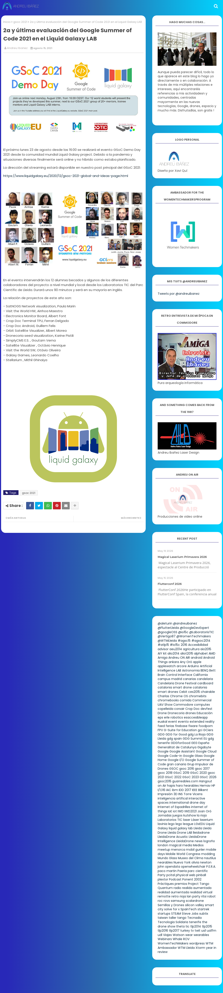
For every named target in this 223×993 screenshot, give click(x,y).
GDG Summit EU (195, 738)
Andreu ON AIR (179, 657)
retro (175, 896)
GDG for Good (176, 734)
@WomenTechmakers (193, 636)
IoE (170, 811)
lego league (184, 824)
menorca (178, 849)
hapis (171, 785)
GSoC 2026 (208, 777)
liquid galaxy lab (181, 828)
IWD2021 (190, 811)
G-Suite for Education (180, 730)
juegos (177, 815)
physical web (185, 875)
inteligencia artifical (173, 798)
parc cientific (198, 871)
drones (190, 713)
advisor (163, 649)
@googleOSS (167, 632)
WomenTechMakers (173, 943)
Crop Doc (192, 709)
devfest (206, 709)
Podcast (175, 879)
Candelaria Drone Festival (177, 683)
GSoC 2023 (190, 777)
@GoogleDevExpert (194, 628)
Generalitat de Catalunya (177, 747)
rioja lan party (190, 896)
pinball (201, 875)
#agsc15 (184, 640)
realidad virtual (201, 892)
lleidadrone (201, 832)
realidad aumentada (173, 892)
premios (181, 884)
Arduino (193, 666)
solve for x (172, 909)
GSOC (173, 768)
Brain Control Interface (175, 675)
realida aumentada (196, 888)
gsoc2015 (164, 781)
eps (160, 717)
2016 (184, 645)
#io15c (175, 645)
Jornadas (165, 815)
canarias (189, 679)
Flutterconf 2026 (170, 584)
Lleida (198, 828)
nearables (165, 862)
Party (162, 875)
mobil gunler (195, 849)
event (172, 721)
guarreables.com (185, 781)
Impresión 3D (167, 794)
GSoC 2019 (181, 773)
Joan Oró (204, 811)
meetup (164, 849)
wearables (201, 935)
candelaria (205, 679)
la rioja (202, 815)
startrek (203, 909)
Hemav (205, 785)
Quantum (165, 888)
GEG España (200, 743)
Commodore (183, 704)
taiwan (163, 918)
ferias (170, 726)
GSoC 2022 (173, 777)
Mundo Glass (167, 858)
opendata (172, 866)
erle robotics (173, 717)
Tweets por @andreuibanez (178, 293)
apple (197, 662)
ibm (175, 790)
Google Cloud (206, 751)
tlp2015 (207, 926)
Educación (205, 713)
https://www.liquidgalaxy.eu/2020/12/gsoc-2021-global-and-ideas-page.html (65, 175)
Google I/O (176, 760)
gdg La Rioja (197, 734)
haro (179, 785)
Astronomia (191, 670)
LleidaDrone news (189, 841)
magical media (180, 845)
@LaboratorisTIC (201, 632)
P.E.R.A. (211, 866)
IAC (168, 790)
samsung (178, 901)
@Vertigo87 (167, 636)
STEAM (176, 913)
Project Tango (198, 884)
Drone (162, 713)
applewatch (167, 666)
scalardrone (195, 901)
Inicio (7, 22)
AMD (212, 653)
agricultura (191, 649)
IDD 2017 (185, 790)
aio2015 (205, 649)
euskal (162, 721)
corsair (179, 709)
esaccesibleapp (196, 717)
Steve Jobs (190, 913)
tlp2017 (174, 930)
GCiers (208, 730)
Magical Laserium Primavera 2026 (182, 557)
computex (202, 704)
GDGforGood (180, 743)
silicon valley (194, 905)
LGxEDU (199, 824)
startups (164, 913)
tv (192, 930)
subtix (203, 913)
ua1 (203, 930)
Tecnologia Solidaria (173, 922)
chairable (208, 692)
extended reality (202, 721)
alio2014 (173, 653)
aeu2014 (175, 649)
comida (185, 700)
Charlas (163, 696)
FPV (160, 730)
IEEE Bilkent (200, 790)
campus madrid (170, 679)
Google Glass (193, 756)
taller (172, 918)
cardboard (205, 683)
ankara (174, 662)
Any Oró (186, 662)
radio (177, 888)
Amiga (162, 657)
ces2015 (194, 692)
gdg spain (174, 738)
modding (208, 854)
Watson (178, 935)
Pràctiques (166, 884)
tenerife (195, 922)
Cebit (183, 692)
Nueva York (182, 862)
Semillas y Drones (171, 905)
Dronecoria (176, 713)
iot (175, 811)
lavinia (162, 824)
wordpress (197, 943)
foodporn (206, 726)
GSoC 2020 (198, 773)
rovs (167, 901)
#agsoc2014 (200, 640)
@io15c (183, 632)
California (200, 675)
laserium (206, 820)
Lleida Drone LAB (180, 832)
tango (181, 918)
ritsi (203, 896)
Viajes (167, 935)
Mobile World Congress (183, 854)
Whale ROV (181, 939)
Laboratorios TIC (170, 820)
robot (211, 896)
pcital (170, 875)
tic (187, 926)
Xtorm (200, 948)
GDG (161, 734)
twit (197, 930)
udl (160, 935)
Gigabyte (204, 747)
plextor (163, 879)
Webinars (165, 939)
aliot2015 (186, 653)
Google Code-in (170, 756)
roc (160, 901)
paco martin (167, 871)
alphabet (201, 653)
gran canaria (176, 764)
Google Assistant (182, 751)
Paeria (182, 871)
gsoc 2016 (186, 768)
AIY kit (162, 653)
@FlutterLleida (168, 628)
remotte (164, 896)
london (163, 845)
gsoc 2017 (202, 768)
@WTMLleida (167, 640)
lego (171, 824)
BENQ (204, 670)
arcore (182, 666)
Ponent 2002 (191, 879)
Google (163, 751)
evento (183, 721)
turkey (185, 930)
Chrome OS (179, 696)
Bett (212, 670)
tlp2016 (163, 930)
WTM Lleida (186, 948)
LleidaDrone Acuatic (173, 837)
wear (189, 935)
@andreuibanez (185, 623)
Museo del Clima (190, 858)
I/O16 (161, 790)
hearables (191, 785)
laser (186, 820)
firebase (181, 726)
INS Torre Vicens (190, 794)
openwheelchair (193, 866)
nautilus (210, 858)
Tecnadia (194, 918)
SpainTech (189, 909)
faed (161, 726)
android (196, 657)
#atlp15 (163, 645)
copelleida (165, 709)
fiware (193, 726)
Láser (195, 820)
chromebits (197, 696)
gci (200, 730)
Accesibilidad (198, 645)
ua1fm (211, 930)
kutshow (189, 815)
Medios (198, 845)
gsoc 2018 (165, 773)
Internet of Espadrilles (174, 807)
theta (180, 926)
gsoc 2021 (20, 22)
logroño (209, 841)
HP (213, 785)
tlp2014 (195, 926)
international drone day (187, 802)
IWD (181, 811)
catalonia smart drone (175, 687)
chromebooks (168, 700)
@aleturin (165, 623)
